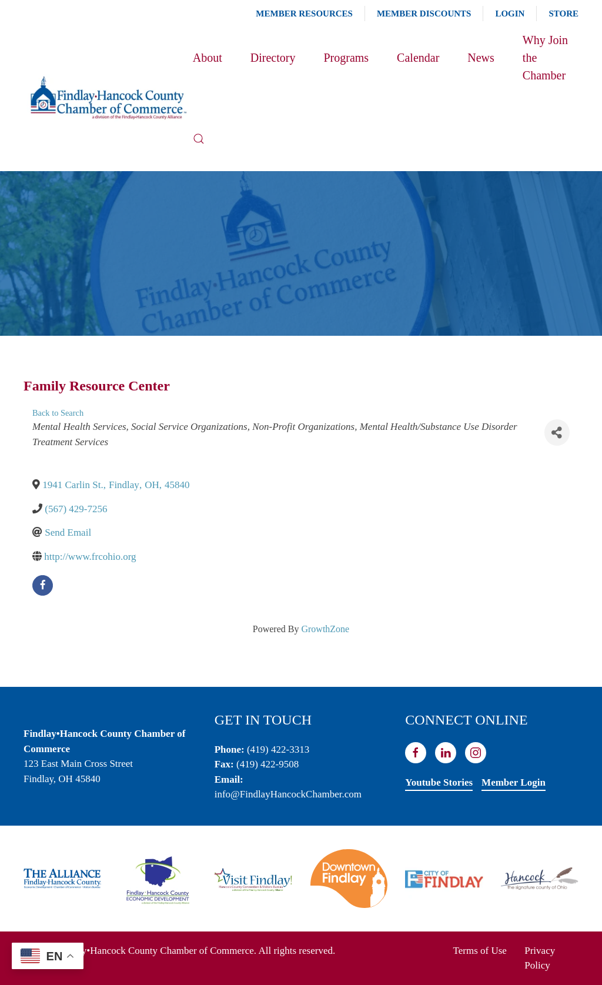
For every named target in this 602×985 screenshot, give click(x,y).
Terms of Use (480, 950)
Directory (273, 57)
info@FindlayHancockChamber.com (288, 794)
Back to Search (57, 413)
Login (509, 13)
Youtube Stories (439, 782)
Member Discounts (424, 13)
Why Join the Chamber (545, 58)
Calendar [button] (418, 57)
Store (563, 13)
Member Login (513, 782)
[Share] (557, 432)
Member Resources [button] (304, 13)
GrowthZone (325, 629)
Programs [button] (346, 57)
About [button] (207, 57)
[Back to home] (108, 98)
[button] (199, 138)
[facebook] (42, 585)
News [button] (480, 57)
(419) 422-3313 (278, 749)
